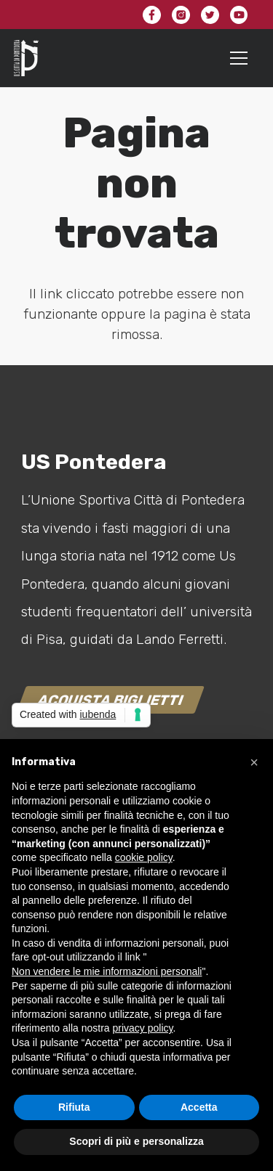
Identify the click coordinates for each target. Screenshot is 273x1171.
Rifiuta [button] (74, 1107)
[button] (254, 762)
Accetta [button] (199, 1107)
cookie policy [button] (144, 857)
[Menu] (239, 58)
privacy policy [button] (143, 1028)
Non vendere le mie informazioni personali (107, 971)
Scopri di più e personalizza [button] (136, 1141)
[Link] (26, 58)
